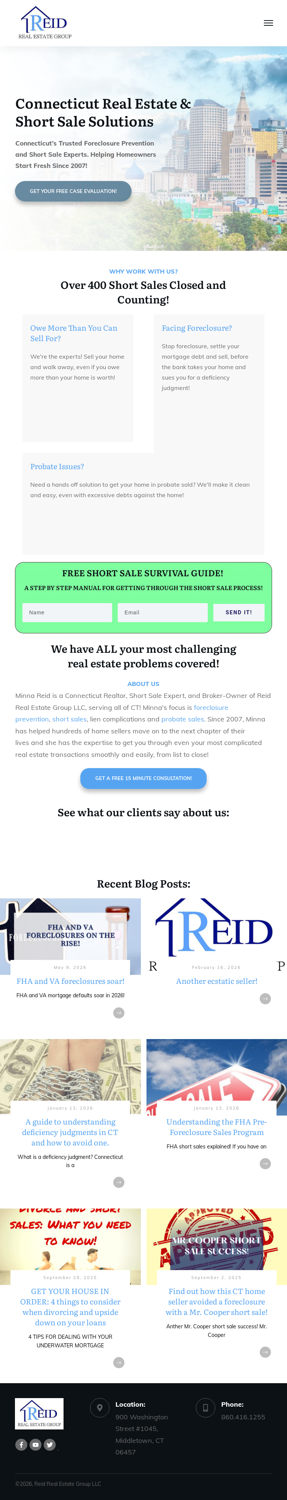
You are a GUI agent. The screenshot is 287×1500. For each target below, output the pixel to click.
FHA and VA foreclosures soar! (70, 965)
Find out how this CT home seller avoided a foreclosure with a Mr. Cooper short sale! (216, 1296)
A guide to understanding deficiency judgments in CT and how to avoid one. (70, 1121)
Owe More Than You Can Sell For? (73, 332)
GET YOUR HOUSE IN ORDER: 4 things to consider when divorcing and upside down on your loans (70, 1296)
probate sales (182, 719)
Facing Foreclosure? (197, 327)
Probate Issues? (57, 465)
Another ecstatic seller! (216, 965)
